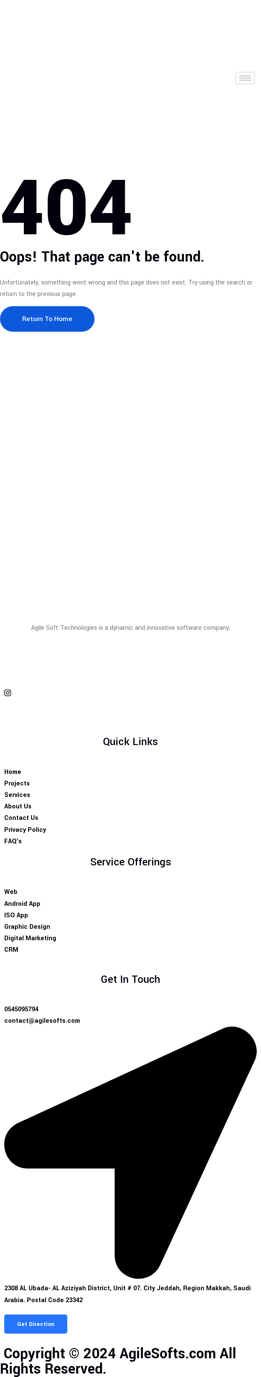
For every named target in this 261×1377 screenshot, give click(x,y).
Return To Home (47, 319)
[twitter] (130, 672)
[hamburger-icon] (245, 78)
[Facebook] (130, 652)
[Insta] (130, 692)
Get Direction (35, 1324)
